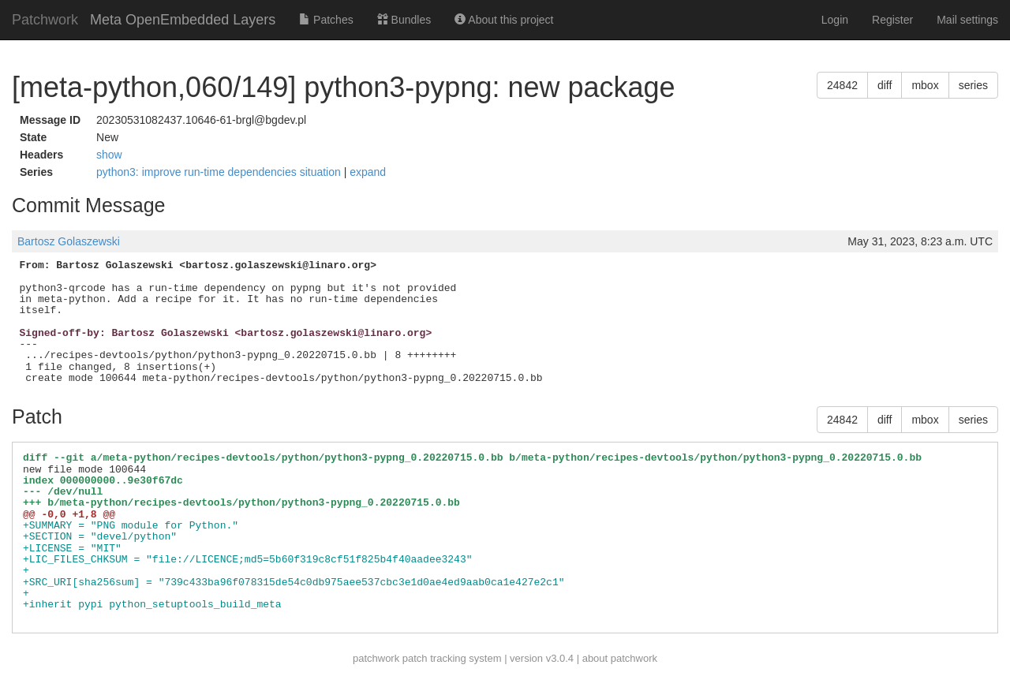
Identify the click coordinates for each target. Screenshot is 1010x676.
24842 (842, 85)
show (109, 154)
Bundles (404, 19)
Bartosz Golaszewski (68, 241)
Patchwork (45, 20)
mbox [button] (924, 85)
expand (368, 172)
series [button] (973, 85)
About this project (503, 19)
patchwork (376, 658)
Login (834, 19)
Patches (326, 19)
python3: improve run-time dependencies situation (220, 172)
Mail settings (967, 19)
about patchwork (619, 658)
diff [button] (884, 85)
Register (892, 19)
